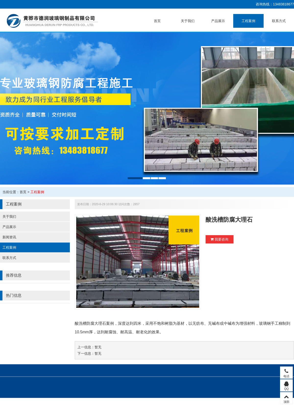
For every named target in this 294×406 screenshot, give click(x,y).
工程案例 (248, 21)
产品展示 (218, 21)
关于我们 (188, 21)
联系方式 (279, 21)
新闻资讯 (9, 237)
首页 (157, 21)
